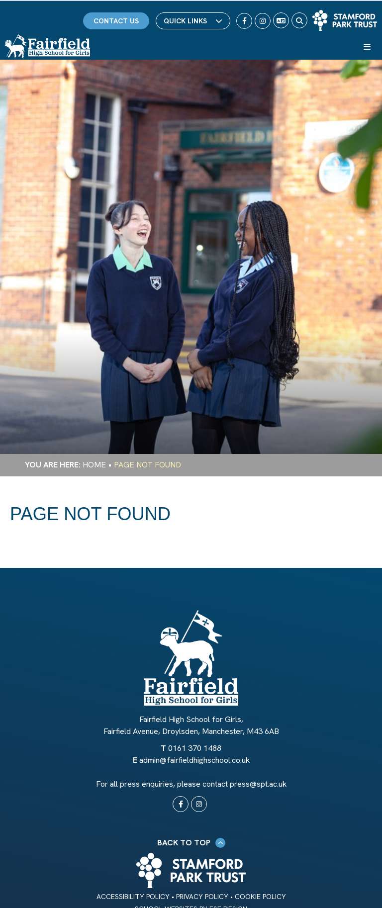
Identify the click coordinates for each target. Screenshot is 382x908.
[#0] (181, 804)
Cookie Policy (260, 896)
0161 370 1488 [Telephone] (194, 748)
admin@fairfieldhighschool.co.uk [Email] (194, 760)
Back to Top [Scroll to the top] (191, 842)
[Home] (47, 46)
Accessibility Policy (133, 896)
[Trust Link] (344, 20)
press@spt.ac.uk (258, 784)
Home (94, 464)
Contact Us (116, 20)
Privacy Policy (202, 896)
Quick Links (193, 21)
